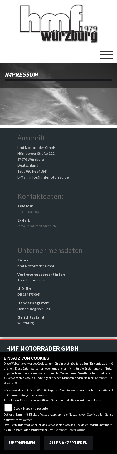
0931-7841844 (28, 211)
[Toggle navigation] (106, 52)
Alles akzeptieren (68, 443)
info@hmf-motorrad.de (37, 226)
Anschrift (31, 137)
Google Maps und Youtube (31, 408)
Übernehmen (22, 443)
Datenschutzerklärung (70, 430)
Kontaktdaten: (40, 196)
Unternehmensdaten (50, 250)
